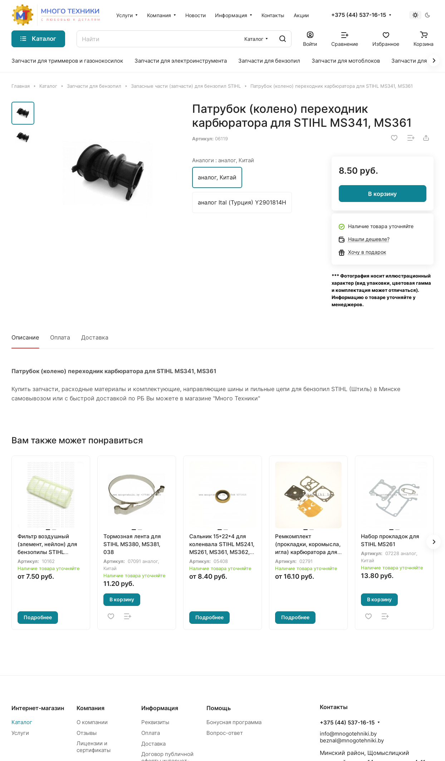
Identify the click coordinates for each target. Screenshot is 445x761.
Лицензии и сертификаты (94, 746)
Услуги (20, 732)
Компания (90, 708)
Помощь (218, 708)
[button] (433, 542)
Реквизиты (155, 722)
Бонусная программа (233, 722)
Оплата (60, 337)
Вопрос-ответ (224, 732)
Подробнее (38, 617)
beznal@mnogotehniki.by (352, 740)
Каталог (21, 722)
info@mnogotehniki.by (348, 733)
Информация (159, 708)
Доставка (94, 337)
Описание (25, 337)
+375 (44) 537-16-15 (358, 15)
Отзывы (87, 732)
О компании (92, 722)
